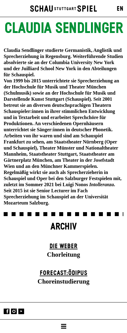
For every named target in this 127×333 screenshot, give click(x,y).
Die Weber (63, 246)
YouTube (21, 311)
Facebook (6, 311)
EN (120, 8)
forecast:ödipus (63, 273)
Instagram (14, 311)
